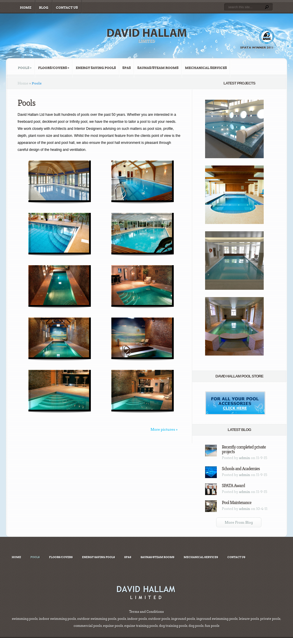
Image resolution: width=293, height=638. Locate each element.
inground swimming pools (217, 619)
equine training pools (141, 626)
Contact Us (67, 8)
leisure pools (249, 619)
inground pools (183, 619)
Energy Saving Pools (96, 68)
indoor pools (137, 619)
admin (244, 458)
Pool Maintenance (236, 502)
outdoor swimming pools (97, 619)
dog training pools (173, 626)
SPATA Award (233, 485)
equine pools (113, 626)
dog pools (196, 626)
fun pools (212, 626)
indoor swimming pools (57, 619)
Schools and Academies (241, 468)
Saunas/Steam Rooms (157, 68)
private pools (270, 619)
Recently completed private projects (244, 449)
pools (121, 619)
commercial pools (88, 626)
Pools (25, 68)
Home (25, 8)
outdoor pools (159, 619)
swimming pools (25, 619)
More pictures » (164, 429)
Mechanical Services (206, 68)
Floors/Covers (53, 68)
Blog (43, 8)
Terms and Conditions (146, 612)
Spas (126, 68)
